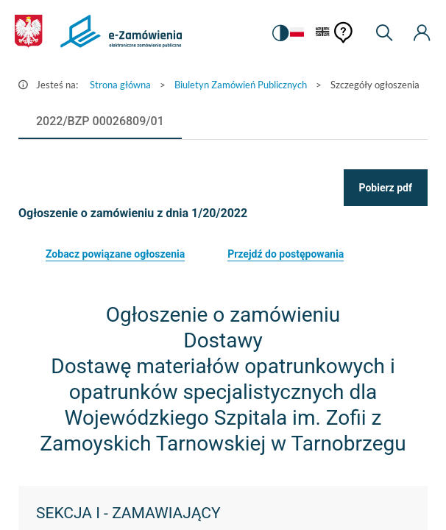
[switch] (280, 33)
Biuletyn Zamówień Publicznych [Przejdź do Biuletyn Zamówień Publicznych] (240, 85)
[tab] (100, 121)
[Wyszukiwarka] (384, 33)
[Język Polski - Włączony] (297, 32)
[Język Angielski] (323, 32)
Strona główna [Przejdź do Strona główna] (120, 85)
